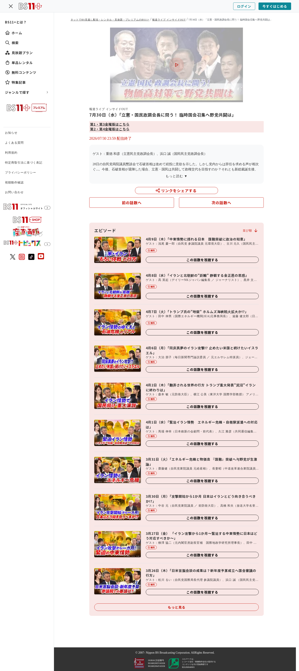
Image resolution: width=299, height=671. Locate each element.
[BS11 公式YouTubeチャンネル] (41, 257)
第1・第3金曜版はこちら (110, 124)
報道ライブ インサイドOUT (169, 19)
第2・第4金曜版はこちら (110, 128)
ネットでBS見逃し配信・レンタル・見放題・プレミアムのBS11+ (110, 19)
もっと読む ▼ (176, 176)
